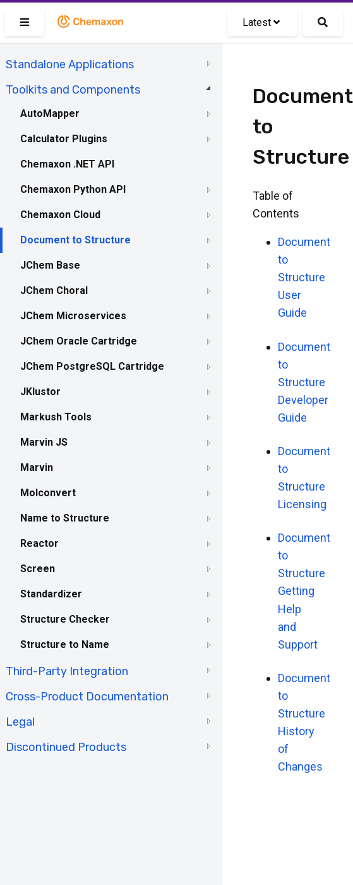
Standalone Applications (70, 64)
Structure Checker (65, 619)
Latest (261, 22)
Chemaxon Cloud (60, 215)
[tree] (111, 405)
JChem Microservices (73, 316)
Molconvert (48, 493)
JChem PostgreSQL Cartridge (92, 366)
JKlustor (40, 392)
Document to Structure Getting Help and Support (304, 590)
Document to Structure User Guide (304, 277)
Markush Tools (56, 417)
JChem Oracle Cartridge (78, 341)
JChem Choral (54, 290)
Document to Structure (75, 240)
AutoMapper (50, 113)
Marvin (36, 467)
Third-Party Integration (67, 671)
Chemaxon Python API (73, 189)
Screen (37, 569)
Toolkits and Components (73, 90)
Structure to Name (64, 644)
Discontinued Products (66, 747)
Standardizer (51, 594)
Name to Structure (64, 518)
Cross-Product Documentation (87, 697)
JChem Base (50, 265)
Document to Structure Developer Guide (304, 382)
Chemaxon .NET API (67, 164)
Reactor (39, 543)
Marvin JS (44, 442)
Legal (20, 722)
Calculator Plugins (63, 139)
